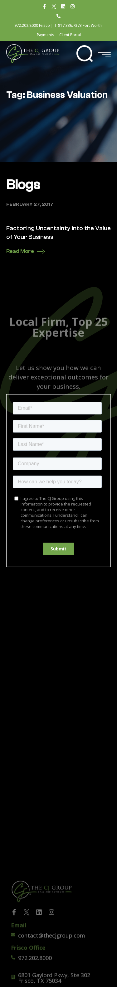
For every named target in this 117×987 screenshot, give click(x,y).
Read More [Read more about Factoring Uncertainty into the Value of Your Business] (20, 251)
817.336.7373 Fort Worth (80, 25)
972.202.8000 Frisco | (33, 25)
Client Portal (70, 34)
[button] (85, 54)
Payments (45, 34)
